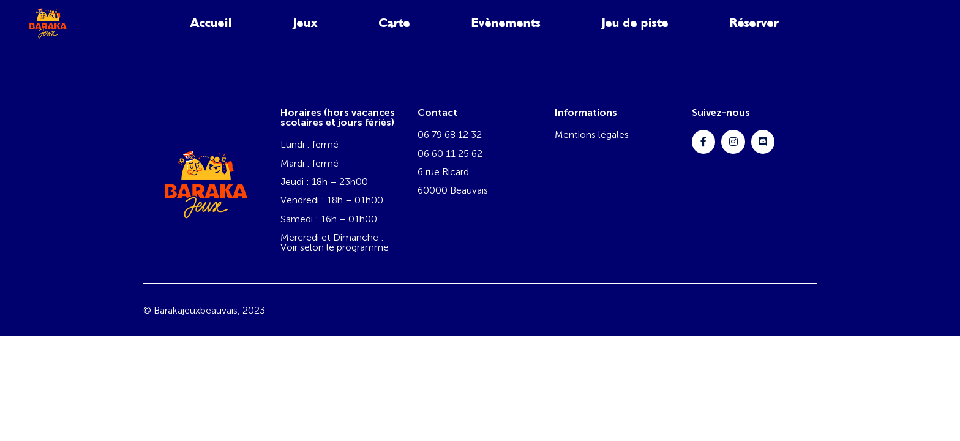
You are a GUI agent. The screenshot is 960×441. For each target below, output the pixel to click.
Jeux (305, 23)
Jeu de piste (635, 23)
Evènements (506, 23)
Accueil (211, 23)
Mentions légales (592, 134)
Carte (394, 23)
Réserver (754, 23)
